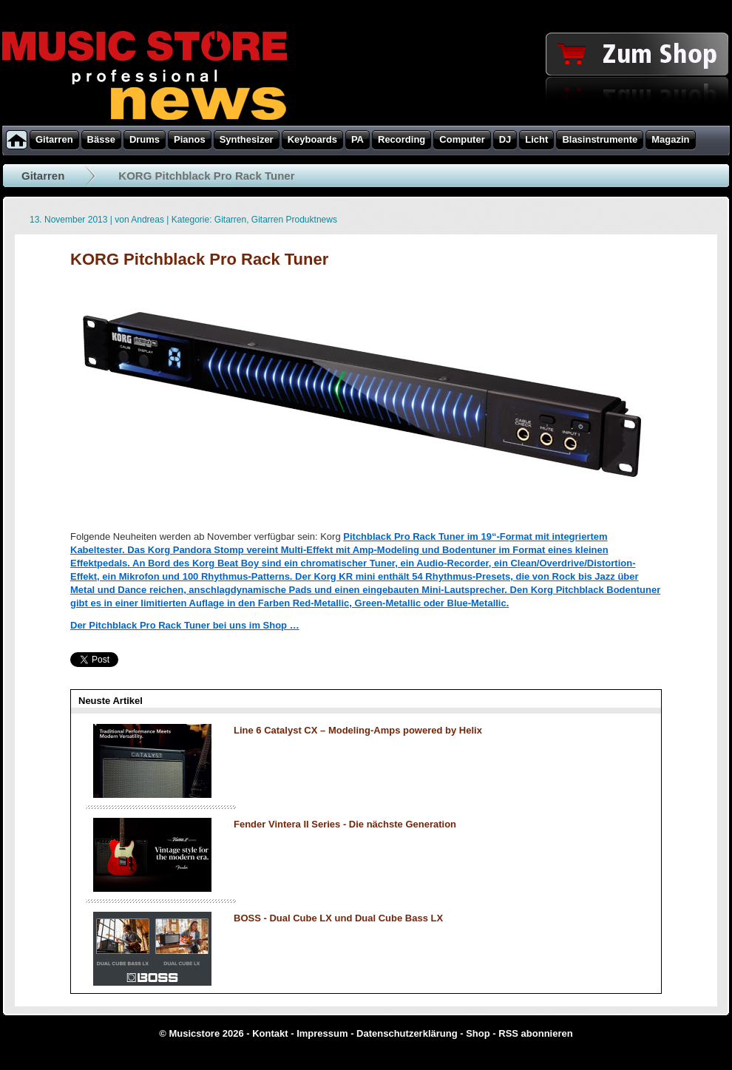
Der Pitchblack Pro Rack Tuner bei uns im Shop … (184, 625)
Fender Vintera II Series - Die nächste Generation (345, 824)
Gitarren (42, 175)
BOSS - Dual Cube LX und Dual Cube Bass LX (338, 918)
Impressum (322, 1033)
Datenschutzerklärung (407, 1033)
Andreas (147, 219)
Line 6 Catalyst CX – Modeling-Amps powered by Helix (358, 730)
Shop (478, 1033)
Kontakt (270, 1033)
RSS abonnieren (535, 1033)
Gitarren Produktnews (294, 219)
